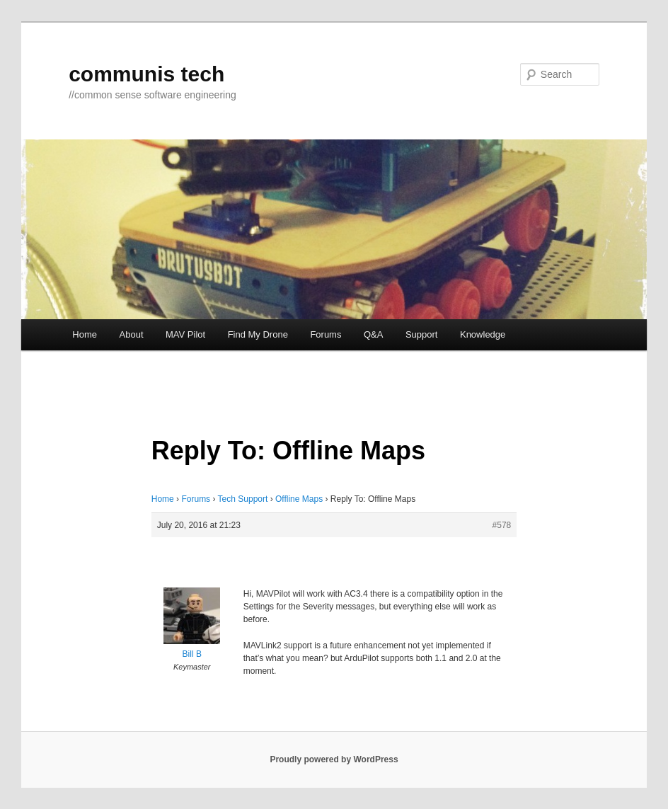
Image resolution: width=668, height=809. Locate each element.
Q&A (373, 334)
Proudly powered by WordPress (334, 759)
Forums (325, 334)
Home (84, 334)
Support (421, 334)
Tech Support (243, 499)
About (132, 334)
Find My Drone (258, 334)
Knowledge (482, 334)
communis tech (146, 74)
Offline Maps (299, 499)
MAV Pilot (185, 334)
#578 (502, 525)
